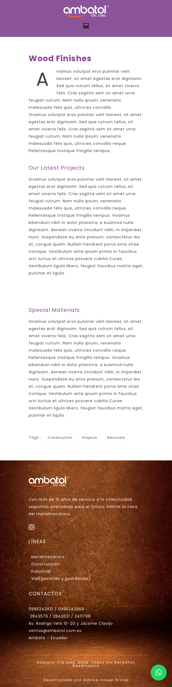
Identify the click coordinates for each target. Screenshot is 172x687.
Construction (60, 437)
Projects (89, 437)
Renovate (116, 437)
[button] (159, 673)
